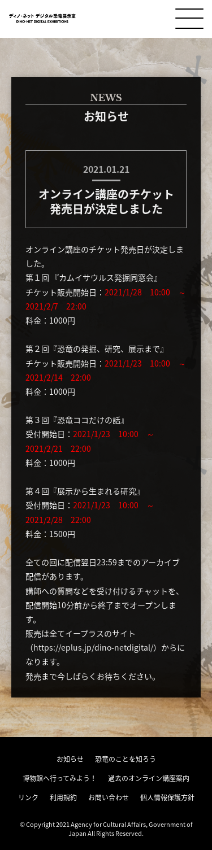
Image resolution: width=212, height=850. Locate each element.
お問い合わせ (108, 797)
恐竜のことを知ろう (125, 759)
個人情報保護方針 (167, 797)
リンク (28, 797)
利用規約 (63, 797)
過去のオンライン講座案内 (148, 778)
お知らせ (70, 759)
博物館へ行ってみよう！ (60, 778)
